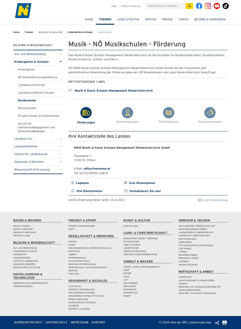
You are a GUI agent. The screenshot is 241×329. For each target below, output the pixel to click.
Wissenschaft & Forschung (38, 169)
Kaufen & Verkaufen (23, 229)
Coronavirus (74, 286)
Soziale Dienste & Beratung (82, 302)
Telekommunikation (23, 286)
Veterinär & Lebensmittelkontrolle (140, 254)
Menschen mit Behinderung (82, 264)
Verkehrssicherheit (188, 264)
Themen (105, 19)
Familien (72, 241)
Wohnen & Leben (21, 235)
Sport (71, 229)
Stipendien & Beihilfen (38, 162)
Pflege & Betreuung (78, 299)
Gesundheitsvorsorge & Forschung (86, 295)
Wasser (126, 295)
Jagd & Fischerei (131, 244)
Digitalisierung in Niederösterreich (30, 283)
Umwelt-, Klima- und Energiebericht (141, 266)
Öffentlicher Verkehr (188, 258)
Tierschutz (73, 273)
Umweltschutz (130, 292)
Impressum (79, 322)
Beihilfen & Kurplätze (79, 308)
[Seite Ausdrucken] (224, 324)
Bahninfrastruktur (187, 238)
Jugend (72, 254)
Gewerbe (182, 283)
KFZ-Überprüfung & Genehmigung (195, 245)
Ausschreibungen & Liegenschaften (196, 280)
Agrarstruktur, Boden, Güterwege (140, 238)
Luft (125, 279)
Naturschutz (129, 286)
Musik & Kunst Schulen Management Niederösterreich (110, 90)
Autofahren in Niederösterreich (194, 235)
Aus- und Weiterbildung (38, 54)
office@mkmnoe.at (97, 168)
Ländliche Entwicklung (134, 251)
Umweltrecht (129, 289)
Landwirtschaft (131, 247)
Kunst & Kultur (130, 225)
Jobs (114, 6)
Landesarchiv (38, 138)
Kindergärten (26, 69)
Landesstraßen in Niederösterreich (196, 232)
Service (150, 19)
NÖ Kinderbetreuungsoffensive (37, 77)
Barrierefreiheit (28, 322)
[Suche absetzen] (189, 6)
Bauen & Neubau (21, 225)
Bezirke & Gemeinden (210, 19)
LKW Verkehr (185, 248)
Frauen (71, 244)
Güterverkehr (185, 242)
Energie (127, 273)
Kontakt (98, 322)
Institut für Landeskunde (38, 154)
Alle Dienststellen (89, 191)
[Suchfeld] (166, 6)
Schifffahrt (183, 261)
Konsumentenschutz (78, 260)
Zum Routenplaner (142, 183)
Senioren (72, 270)
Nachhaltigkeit (130, 283)
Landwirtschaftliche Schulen (36, 92)
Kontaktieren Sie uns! (145, 191)
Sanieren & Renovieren (24, 232)
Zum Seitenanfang (213, 200)
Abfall (126, 270)
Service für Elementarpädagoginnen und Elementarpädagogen (36, 127)
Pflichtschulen (27, 108)
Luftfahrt (183, 251)
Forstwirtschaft (131, 241)
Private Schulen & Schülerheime (38, 116)
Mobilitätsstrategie (187, 254)
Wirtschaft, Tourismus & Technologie (197, 293)
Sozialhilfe (73, 305)
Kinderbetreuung (77, 257)
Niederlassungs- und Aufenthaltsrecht (87, 267)
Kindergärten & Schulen (80, 32)
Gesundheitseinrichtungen (81, 292)
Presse (167, 19)
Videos (183, 19)
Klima (126, 276)
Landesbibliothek (38, 146)
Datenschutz (56, 322)
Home (89, 19)
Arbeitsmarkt (185, 276)
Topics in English (130, 6)
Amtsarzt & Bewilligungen (81, 289)
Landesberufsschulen (31, 85)
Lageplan (82, 183)
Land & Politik (128, 19)
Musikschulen (27, 100)
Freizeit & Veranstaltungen (81, 225)
